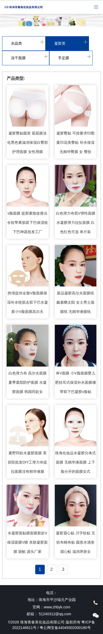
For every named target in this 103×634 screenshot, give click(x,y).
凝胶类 (59, 43)
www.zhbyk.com (57, 607)
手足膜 (63, 58)
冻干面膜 (18, 58)
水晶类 (16, 43)
